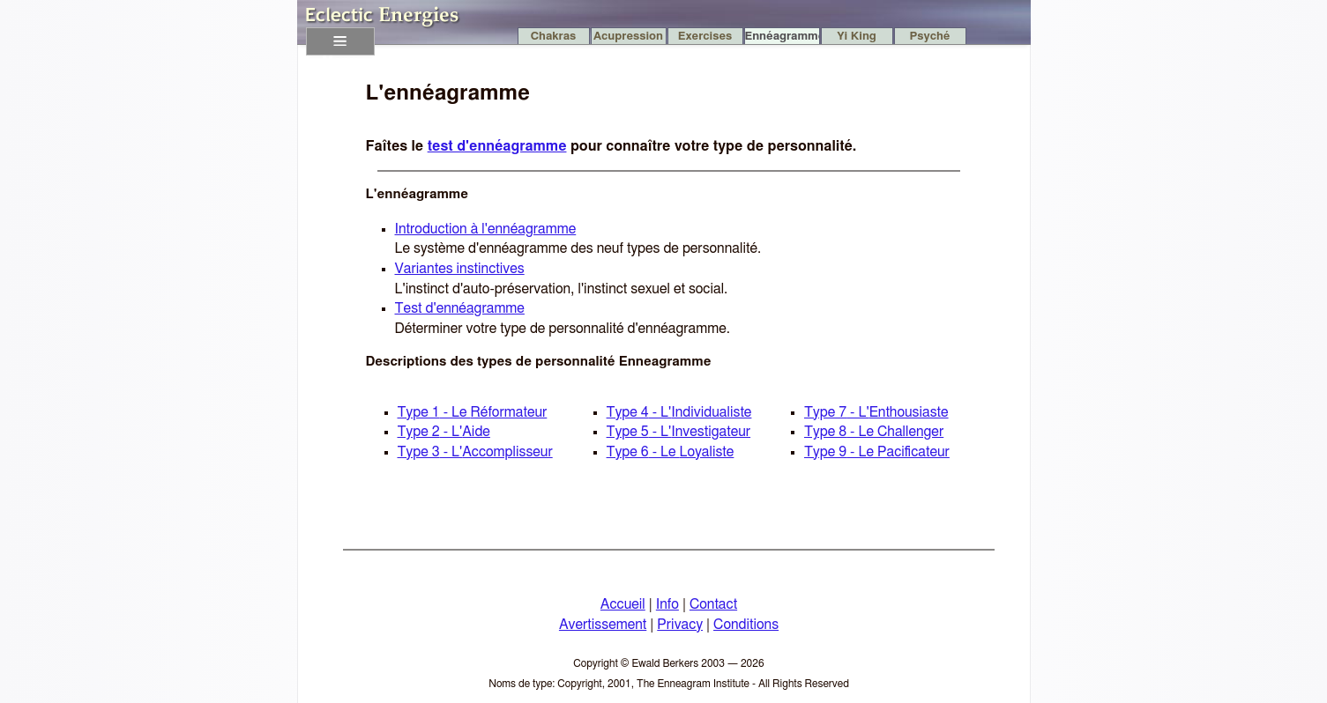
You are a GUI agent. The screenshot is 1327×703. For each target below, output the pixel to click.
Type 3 (475, 452)
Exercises (705, 36)
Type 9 (877, 452)
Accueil (622, 604)
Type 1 (473, 412)
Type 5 (679, 432)
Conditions (746, 625)
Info (667, 604)
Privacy (680, 625)
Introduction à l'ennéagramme (486, 229)
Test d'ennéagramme (460, 308)
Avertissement (602, 625)
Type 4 (679, 412)
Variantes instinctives (460, 269)
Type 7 (876, 412)
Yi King (856, 36)
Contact (713, 604)
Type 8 (873, 432)
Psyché (930, 36)
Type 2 (444, 432)
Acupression (628, 36)
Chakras (554, 36)
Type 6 (670, 452)
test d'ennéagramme (497, 146)
